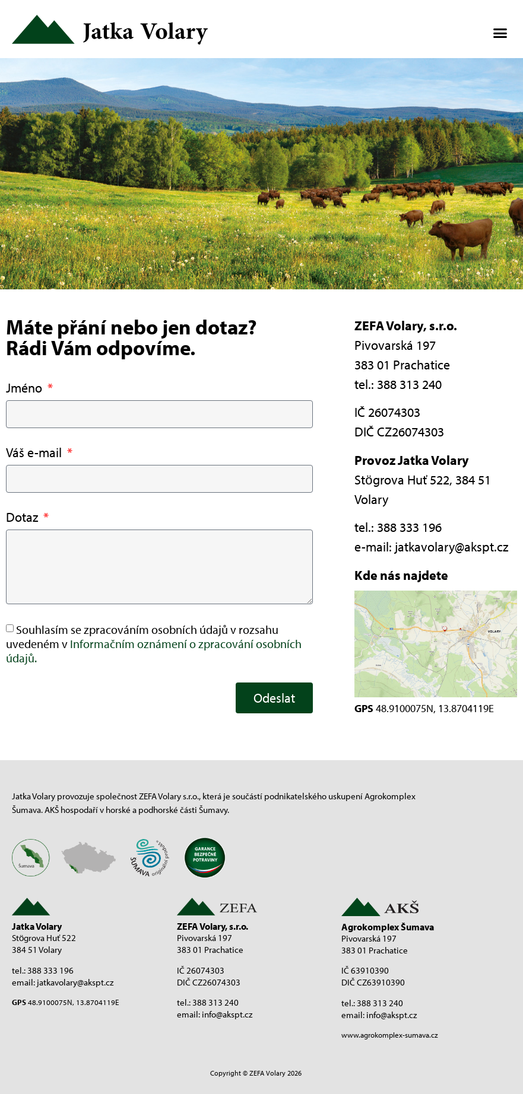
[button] (500, 32)
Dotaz (23, 518)
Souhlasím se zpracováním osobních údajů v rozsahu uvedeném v (154, 643)
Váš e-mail (35, 453)
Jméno (25, 388)
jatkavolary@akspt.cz (451, 546)
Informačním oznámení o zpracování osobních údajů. (154, 650)
